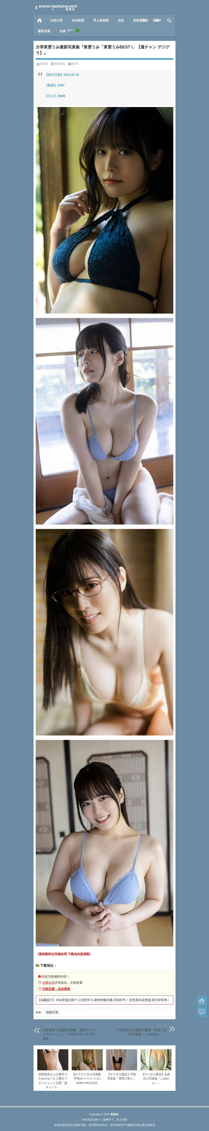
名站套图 (78, 20)
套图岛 (44, 63)
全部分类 (56, 20)
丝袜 (121, 20)
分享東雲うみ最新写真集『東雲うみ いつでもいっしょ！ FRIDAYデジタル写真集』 (69, 1034)
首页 (40, 20)
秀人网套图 (101, 20)
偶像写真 (59, 63)
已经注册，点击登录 (56, 989)
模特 (158, 20)
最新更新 (44, 31)
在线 (69, 31)
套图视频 (139, 20)
